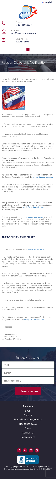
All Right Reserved (42, 467)
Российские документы (28, 419)
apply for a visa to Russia (33, 207)
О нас (28, 428)
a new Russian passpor (43, 177)
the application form (35, 249)
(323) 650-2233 (24, 24)
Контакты (28, 432)
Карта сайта (28, 437)
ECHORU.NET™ (45, 469)
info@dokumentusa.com (23, 33)
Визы (28, 410)
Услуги (28, 415)
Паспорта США (28, 424)
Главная (28, 406)
